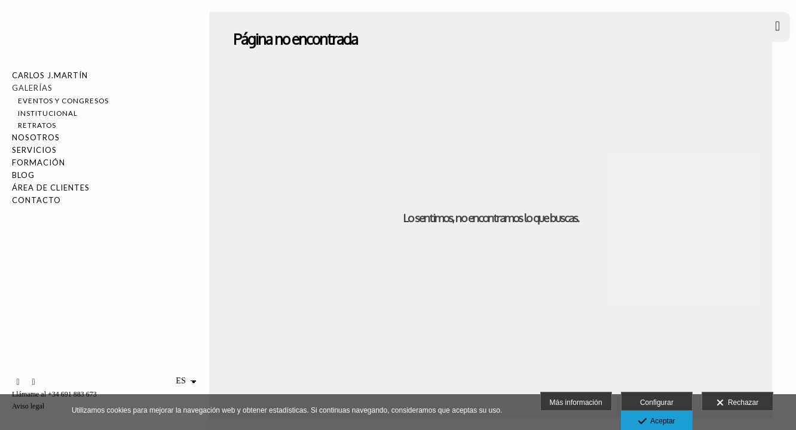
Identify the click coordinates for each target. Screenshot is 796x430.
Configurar (656, 402)
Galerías (32, 88)
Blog (23, 175)
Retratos (37, 125)
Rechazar (737, 403)
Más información (576, 402)
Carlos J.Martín (50, 75)
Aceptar (656, 421)
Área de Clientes (51, 187)
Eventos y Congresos (63, 100)
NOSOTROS (36, 137)
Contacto (36, 200)
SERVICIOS (34, 150)
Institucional (48, 113)
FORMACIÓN (38, 162)
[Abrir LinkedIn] (18, 382)
